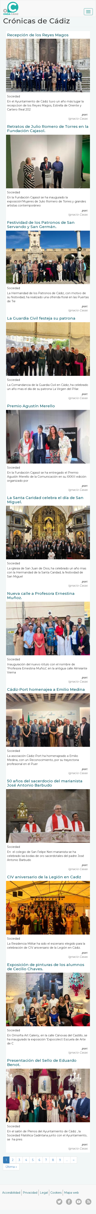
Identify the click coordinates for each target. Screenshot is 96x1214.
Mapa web (71, 1192)
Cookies (56, 1192)
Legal (44, 1192)
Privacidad (30, 1192)
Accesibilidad (11, 1192)
